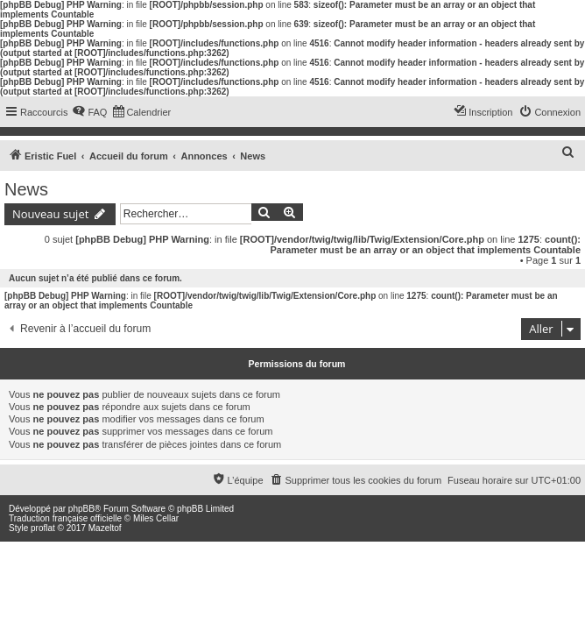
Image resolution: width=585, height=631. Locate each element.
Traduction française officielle (65, 518)
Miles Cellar (156, 518)
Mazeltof (105, 528)
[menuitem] (89, 112)
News (26, 189)
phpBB (81, 509)
